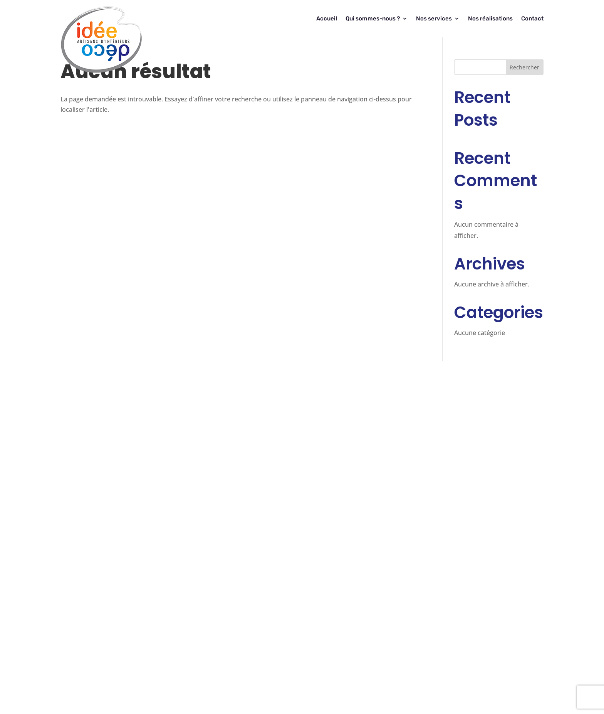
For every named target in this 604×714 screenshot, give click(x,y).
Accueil (326, 18)
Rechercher (524, 67)
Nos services (434, 18)
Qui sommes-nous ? (373, 18)
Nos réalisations (490, 18)
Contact (532, 18)
